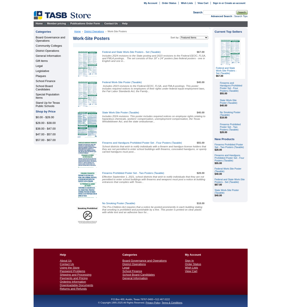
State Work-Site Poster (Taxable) (120, 112)
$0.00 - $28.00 (45, 117)
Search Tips (241, 16)
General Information (48, 55)
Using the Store (70, 267)
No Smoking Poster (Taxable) (118, 203)
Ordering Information (73, 281)
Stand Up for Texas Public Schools (48, 104)
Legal (39, 66)
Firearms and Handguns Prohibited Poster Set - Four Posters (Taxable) (142, 142)
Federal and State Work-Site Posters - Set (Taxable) (131, 52)
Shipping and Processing (76, 274)
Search (198, 12)
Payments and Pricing (74, 278)
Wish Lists (187, 3)
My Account (150, 3)
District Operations (47, 50)
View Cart (203, 3)
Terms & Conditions (172, 302)
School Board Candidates (44, 87)
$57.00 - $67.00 (46, 140)
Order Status (169, 3)
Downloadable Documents (76, 285)
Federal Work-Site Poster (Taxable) (122, 82)
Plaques (41, 76)
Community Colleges (49, 45)
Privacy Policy (153, 302)
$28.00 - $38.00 (46, 123)
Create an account (235, 3)
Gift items (42, 60)
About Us (66, 260)
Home (77, 31)
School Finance (46, 81)
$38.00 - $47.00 (46, 128)
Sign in (217, 3)
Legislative (42, 71)
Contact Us (67, 264)
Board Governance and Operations (144, 260)
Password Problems (72, 271)
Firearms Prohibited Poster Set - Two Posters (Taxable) (133, 173)
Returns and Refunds (73, 288)
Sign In (189, 260)
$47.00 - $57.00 (46, 134)
